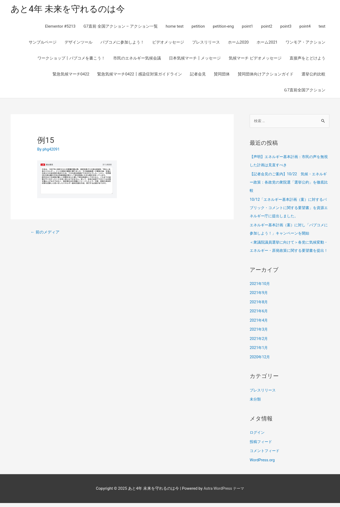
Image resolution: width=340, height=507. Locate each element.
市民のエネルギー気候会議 (137, 59)
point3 (285, 27)
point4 (305, 27)
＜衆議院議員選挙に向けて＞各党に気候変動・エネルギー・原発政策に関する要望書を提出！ (289, 249)
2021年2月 (259, 344)
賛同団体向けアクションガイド (266, 75)
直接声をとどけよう (307, 59)
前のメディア (46, 233)
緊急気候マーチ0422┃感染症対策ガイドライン (139, 75)
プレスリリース (206, 43)
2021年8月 (259, 308)
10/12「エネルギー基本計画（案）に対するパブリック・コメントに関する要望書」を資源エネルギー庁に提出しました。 (289, 207)
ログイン (258, 437)
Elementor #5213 (60, 27)
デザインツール (78, 43)
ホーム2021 (267, 43)
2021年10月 (260, 290)
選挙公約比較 (313, 75)
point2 (266, 27)
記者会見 (198, 75)
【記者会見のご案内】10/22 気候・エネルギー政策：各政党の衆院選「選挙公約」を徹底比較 (289, 182)
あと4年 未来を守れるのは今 (71, 9)
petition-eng (223, 27)
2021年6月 (259, 317)
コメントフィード (266, 455)
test (321, 27)
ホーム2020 (238, 43)
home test (175, 27)
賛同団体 (222, 75)
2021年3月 (259, 335)
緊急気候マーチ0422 (71, 75)
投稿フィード (262, 446)
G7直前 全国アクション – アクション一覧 (120, 27)
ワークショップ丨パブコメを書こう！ (71, 59)
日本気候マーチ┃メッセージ (195, 59)
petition (198, 27)
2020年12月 (260, 362)
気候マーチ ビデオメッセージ (255, 59)
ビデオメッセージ (168, 43)
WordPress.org (263, 464)
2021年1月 (259, 353)
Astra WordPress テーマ (223, 492)
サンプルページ (43, 43)
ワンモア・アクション (305, 43)
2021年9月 (259, 299)
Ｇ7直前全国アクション (304, 90)
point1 (247, 27)
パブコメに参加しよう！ (122, 43)
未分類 (256, 404)
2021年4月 (259, 326)
